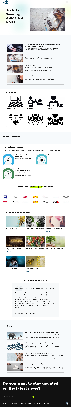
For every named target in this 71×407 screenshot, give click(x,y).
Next (62, 300)
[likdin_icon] (67, 404)
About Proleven (30, 403)
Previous (9, 300)
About (43, 2)
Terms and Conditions (14, 403)
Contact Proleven (38, 403)
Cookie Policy (22, 403)
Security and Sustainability (29, 2)
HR (38, 2)
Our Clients (53, 403)
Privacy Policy (5, 403)
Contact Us (49, 2)
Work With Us (46, 403)
